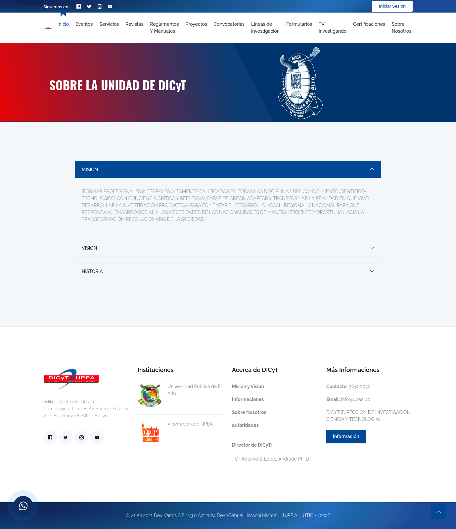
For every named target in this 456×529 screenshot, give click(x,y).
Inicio (63, 24)
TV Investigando (332, 27)
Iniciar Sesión (392, 6)
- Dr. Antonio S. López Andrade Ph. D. (271, 452)
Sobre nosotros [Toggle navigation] (401, 27)
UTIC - (310, 515)
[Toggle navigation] (265, 28)
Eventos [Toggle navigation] (84, 24)
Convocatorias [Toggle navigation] (229, 24)
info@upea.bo (348, 399)
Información (346, 436)
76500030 (348, 386)
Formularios (299, 24)
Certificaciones (369, 24)
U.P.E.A (290, 515)
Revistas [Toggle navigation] (134, 24)
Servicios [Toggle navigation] (109, 24)
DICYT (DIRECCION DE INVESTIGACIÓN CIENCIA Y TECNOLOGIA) (368, 416)
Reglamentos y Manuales (164, 27)
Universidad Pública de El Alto (180, 390)
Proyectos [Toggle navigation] (196, 24)
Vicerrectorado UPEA (175, 424)
